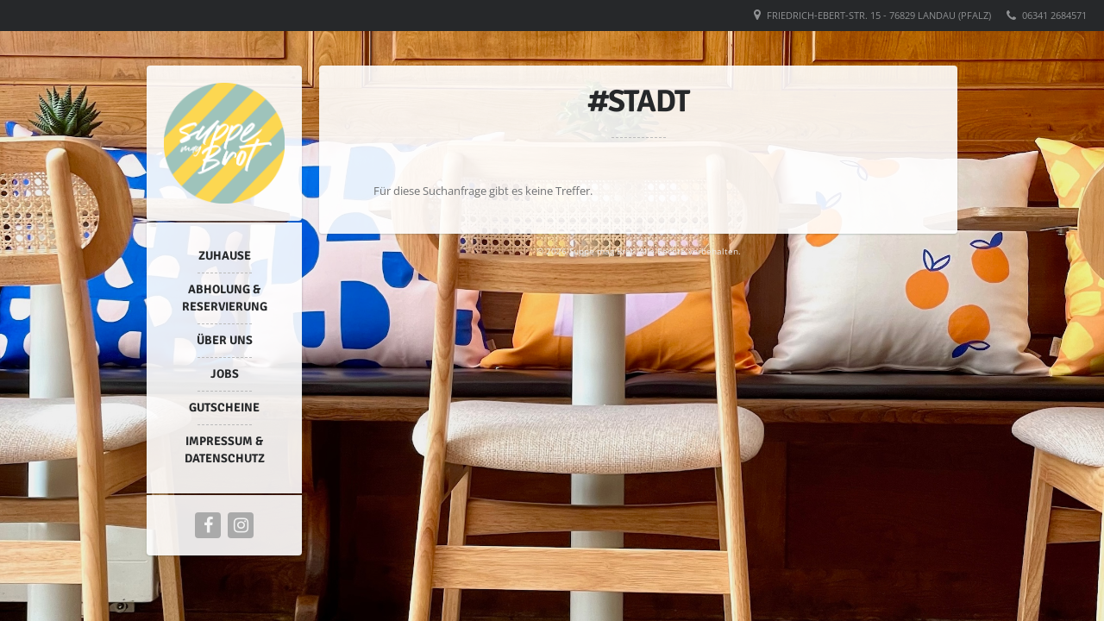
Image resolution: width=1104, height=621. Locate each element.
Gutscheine (224, 407)
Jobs (224, 374)
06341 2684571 (1054, 15)
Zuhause (224, 255)
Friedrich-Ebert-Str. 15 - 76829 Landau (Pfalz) (879, 15)
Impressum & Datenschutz (225, 450)
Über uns (225, 340)
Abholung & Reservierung (224, 298)
